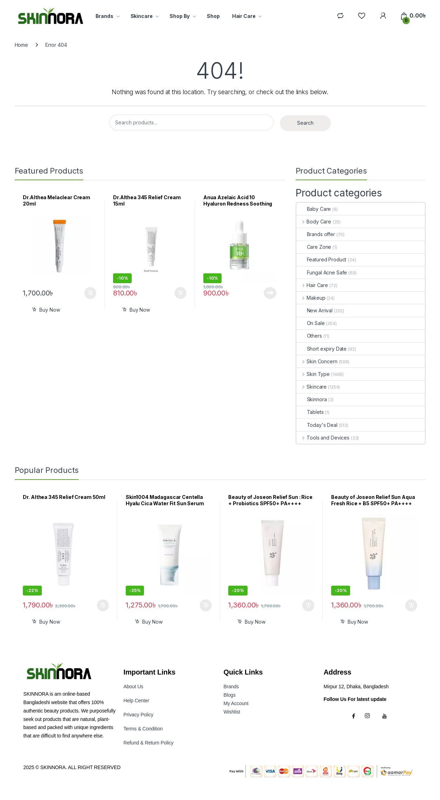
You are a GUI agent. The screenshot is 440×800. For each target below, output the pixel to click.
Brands (104, 16)
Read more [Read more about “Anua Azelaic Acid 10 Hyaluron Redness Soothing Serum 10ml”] (270, 293)
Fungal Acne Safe (321, 272)
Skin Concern (316, 361)
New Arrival (314, 310)
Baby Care (313, 209)
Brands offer (315, 234)
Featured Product (321, 259)
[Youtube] (385, 715)
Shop (213, 16)
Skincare (142, 16)
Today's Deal (316, 425)
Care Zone (313, 247)
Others (309, 336)
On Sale (310, 323)
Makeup (311, 298)
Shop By (180, 16)
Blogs (230, 695)
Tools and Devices (322, 438)
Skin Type (313, 374)
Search (305, 123)
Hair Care (244, 16)
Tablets (310, 412)
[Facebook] (354, 715)
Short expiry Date (321, 349)
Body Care (313, 222)
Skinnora (311, 399)
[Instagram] (370, 715)
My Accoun (236, 703)
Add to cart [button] (90, 293)
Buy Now (49, 310)
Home (21, 45)
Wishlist (232, 712)
